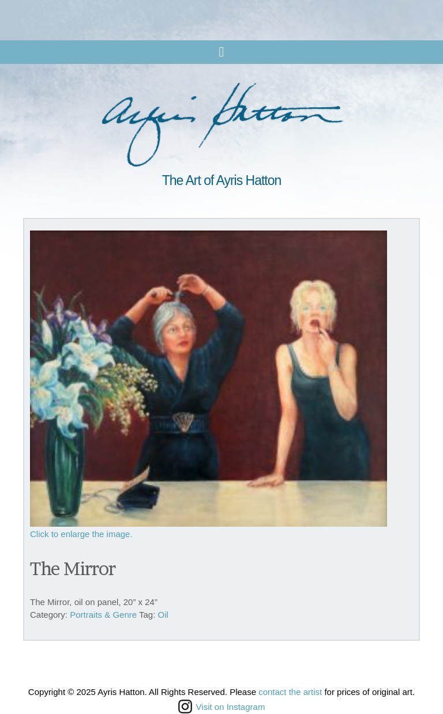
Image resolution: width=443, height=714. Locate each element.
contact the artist (290, 692)
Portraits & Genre (103, 614)
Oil (163, 614)
